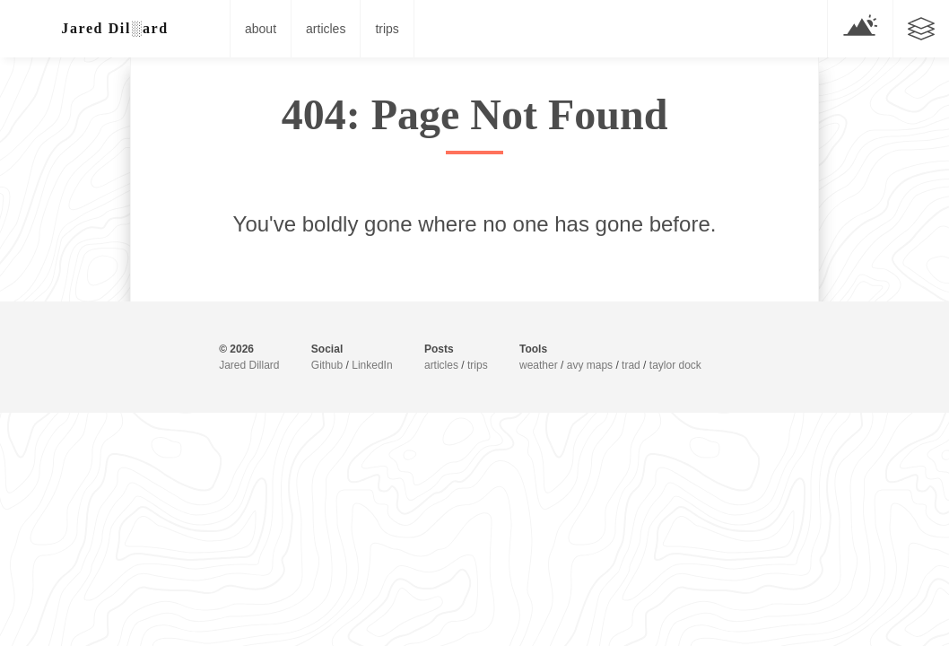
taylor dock (675, 365)
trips (386, 29)
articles (325, 29)
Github (327, 365)
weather (538, 365)
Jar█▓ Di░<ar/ (115, 28)
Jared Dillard (249, 365)
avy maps (590, 365)
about (260, 29)
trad (631, 365)
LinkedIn (372, 365)
